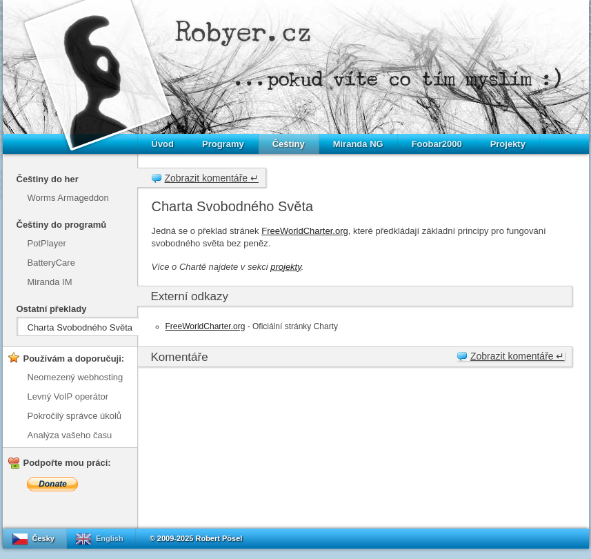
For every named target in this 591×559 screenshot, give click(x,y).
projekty (285, 267)
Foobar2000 (437, 144)
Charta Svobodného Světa (80, 327)
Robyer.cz (243, 31)
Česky (43, 538)
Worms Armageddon (68, 198)
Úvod (163, 144)
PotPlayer (47, 243)
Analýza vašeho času (70, 435)
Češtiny (288, 144)
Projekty (507, 144)
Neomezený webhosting (75, 377)
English (109, 538)
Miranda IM (50, 282)
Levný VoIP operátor (68, 396)
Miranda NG (358, 144)
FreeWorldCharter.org (304, 231)
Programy (223, 144)
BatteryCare (51, 262)
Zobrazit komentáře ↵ (212, 178)
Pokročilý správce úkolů (75, 416)
